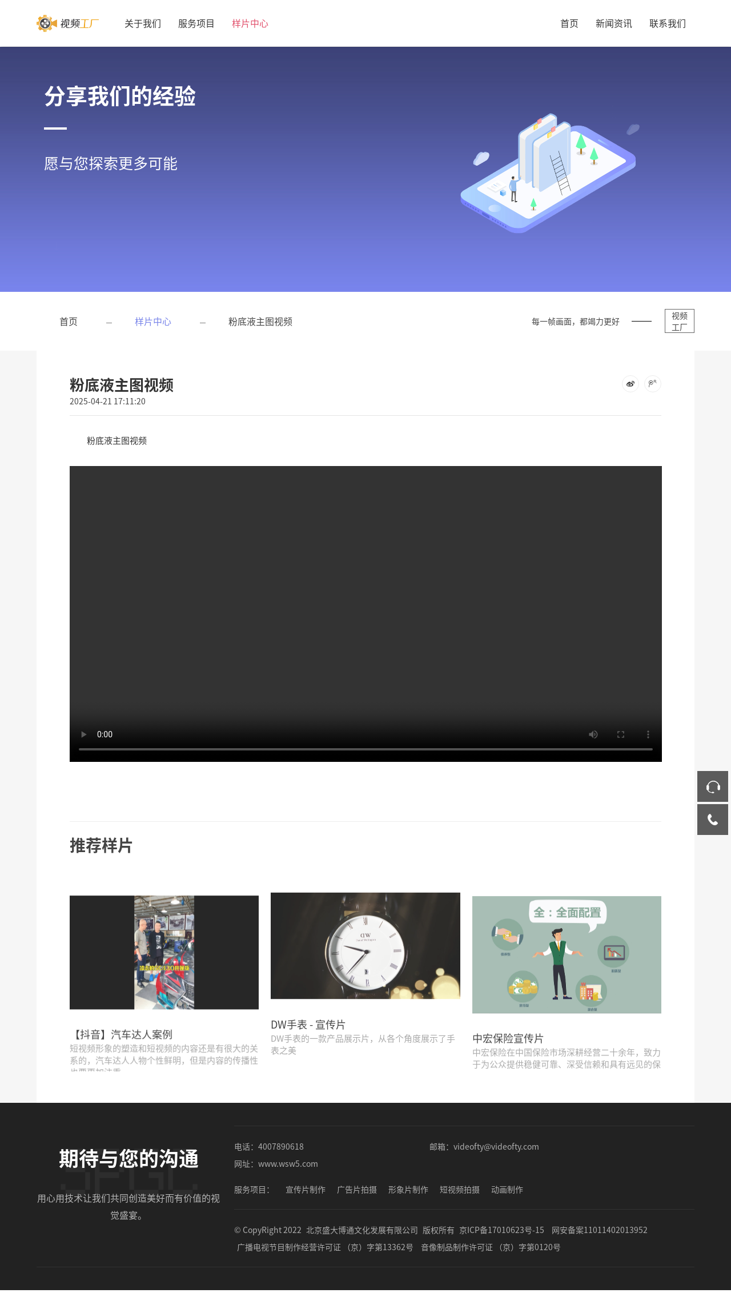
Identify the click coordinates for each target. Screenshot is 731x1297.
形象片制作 (408, 1196)
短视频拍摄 (460, 1196)
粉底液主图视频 (260, 321)
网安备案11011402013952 (600, 1236)
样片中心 (250, 23)
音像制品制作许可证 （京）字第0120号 (491, 1253)
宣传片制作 (306, 1196)
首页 (569, 23)
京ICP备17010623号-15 (501, 1236)
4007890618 (281, 1153)
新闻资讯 (614, 23)
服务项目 (196, 23)
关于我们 (142, 23)
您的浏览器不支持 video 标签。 (366, 605)
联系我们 (667, 23)
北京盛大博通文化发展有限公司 (362, 1236)
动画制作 (507, 1196)
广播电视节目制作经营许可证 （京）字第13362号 (325, 1253)
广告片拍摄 (357, 1196)
